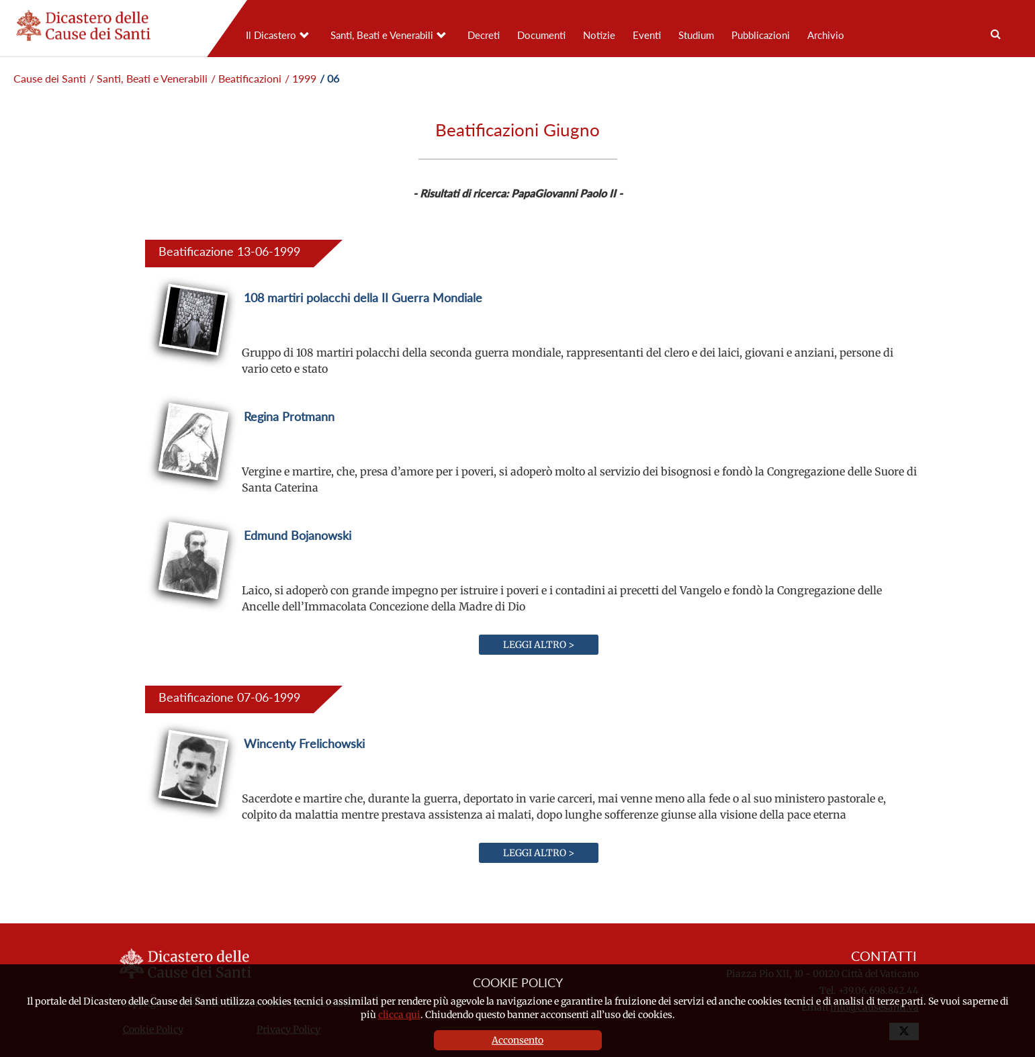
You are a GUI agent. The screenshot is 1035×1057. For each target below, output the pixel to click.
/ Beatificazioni (246, 78)
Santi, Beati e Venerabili (381, 35)
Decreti (483, 35)
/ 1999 (300, 78)
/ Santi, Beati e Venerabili (148, 78)
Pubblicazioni (760, 35)
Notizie (599, 35)
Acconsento (517, 1040)
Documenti (541, 35)
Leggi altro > (538, 645)
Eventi (647, 35)
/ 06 (329, 78)
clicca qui (399, 1015)
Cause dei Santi (49, 78)
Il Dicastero (271, 35)
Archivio (825, 35)
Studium (696, 35)
